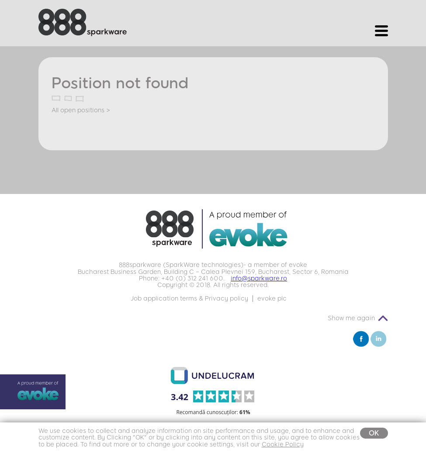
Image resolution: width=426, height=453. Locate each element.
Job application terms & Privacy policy (189, 298)
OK (374, 433)
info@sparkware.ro (259, 278)
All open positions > (81, 110)
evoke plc (272, 298)
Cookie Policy (283, 444)
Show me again (351, 318)
